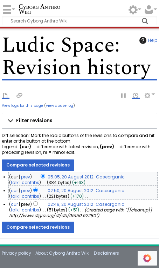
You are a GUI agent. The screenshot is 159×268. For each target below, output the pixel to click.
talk (15, 182)
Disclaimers (106, 253)
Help (147, 40)
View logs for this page (22, 105)
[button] (79, 121)
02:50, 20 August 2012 (70, 191)
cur (14, 191)
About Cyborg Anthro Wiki (62, 253)
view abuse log (59, 105)
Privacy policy (16, 253)
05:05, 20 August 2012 (71, 177)
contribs (30, 182)
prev (25, 177)
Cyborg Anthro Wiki (39, 9)
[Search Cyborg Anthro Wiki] (79, 20)
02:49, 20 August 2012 (70, 204)
